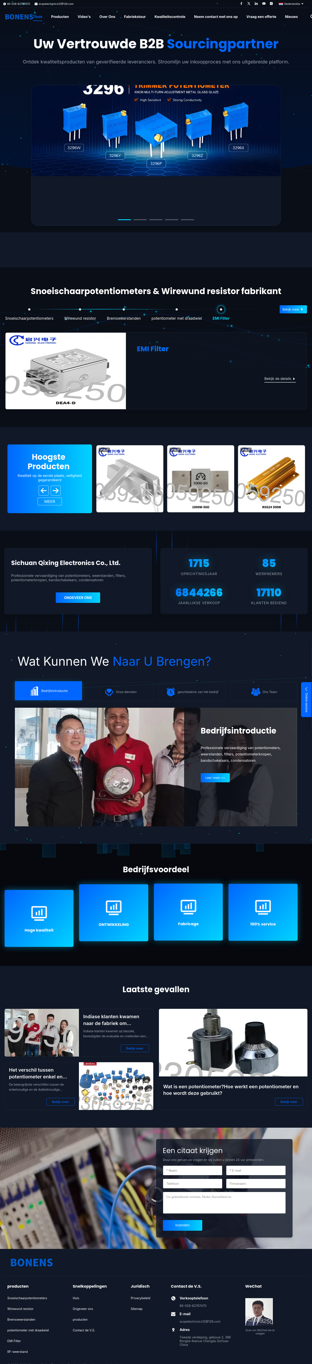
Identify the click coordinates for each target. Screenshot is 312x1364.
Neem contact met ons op (216, 16)
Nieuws (291, 16)
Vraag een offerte (261, 16)
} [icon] (48, 690)
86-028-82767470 (18, 3)
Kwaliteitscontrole (170, 16)
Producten (60, 16)
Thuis (37, 16)
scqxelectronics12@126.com (56, 3)
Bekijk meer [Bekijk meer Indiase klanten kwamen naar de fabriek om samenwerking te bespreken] (134, 1048)
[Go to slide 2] (140, 219)
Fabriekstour (135, 16)
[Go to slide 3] (156, 219)
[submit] (182, 1225)
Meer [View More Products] (49, 501)
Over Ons (107, 16)
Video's (84, 16)
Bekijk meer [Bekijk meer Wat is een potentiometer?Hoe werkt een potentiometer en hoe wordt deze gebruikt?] (289, 1102)
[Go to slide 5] (187, 219)
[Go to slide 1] (124, 219)
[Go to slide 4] (171, 219)
